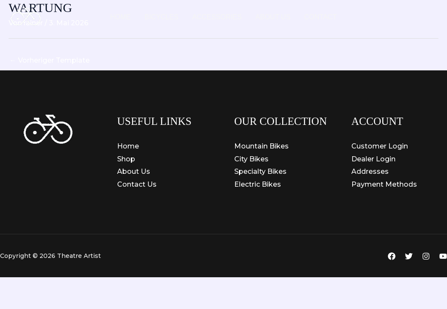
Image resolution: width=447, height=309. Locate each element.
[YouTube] (443, 256)
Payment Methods (384, 184)
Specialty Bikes (260, 171)
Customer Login (379, 146)
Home (120, 17)
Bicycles (161, 17)
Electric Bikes (257, 184)
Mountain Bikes (261, 146)
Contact (320, 17)
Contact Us (137, 184)
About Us (273, 17)
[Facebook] (392, 256)
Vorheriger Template (49, 60)
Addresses (370, 171)
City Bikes (251, 159)
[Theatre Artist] (26, 16)
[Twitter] (409, 256)
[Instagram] (426, 256)
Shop (126, 159)
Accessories (217, 17)
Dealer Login (373, 159)
